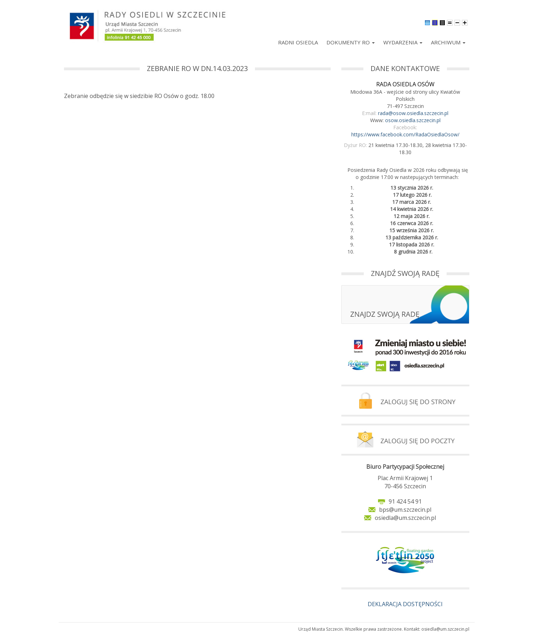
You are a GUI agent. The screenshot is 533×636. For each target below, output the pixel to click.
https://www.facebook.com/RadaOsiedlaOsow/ (405, 134)
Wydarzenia (402, 42)
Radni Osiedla (298, 42)
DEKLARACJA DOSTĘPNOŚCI (405, 604)
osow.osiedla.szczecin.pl (413, 120)
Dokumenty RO (350, 42)
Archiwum (448, 42)
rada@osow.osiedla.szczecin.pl (413, 113)
